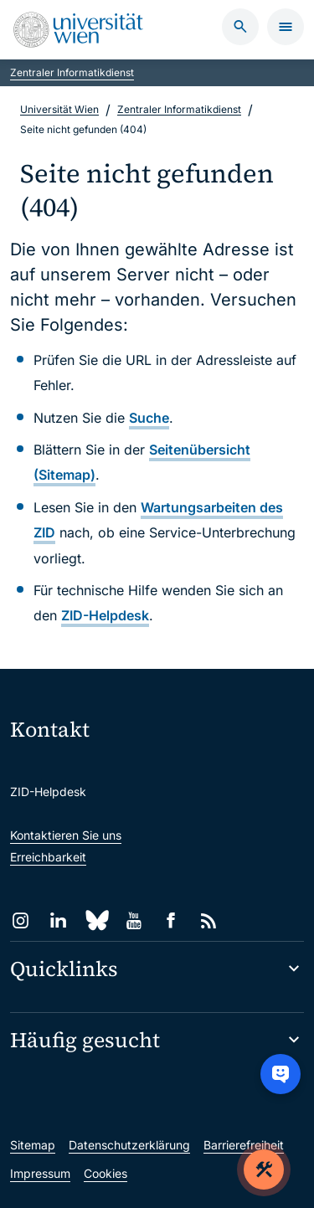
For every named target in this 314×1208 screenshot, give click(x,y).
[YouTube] (133, 920)
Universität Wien (59, 109)
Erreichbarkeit (48, 857)
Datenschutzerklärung (129, 1145)
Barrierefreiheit (243, 1145)
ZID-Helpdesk (105, 615)
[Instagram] (20, 920)
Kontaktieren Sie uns (65, 835)
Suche (149, 417)
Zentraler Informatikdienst (72, 72)
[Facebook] (171, 920)
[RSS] (209, 920)
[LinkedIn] (58, 920)
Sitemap (32, 1145)
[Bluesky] (96, 920)
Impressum (40, 1173)
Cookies (105, 1173)
